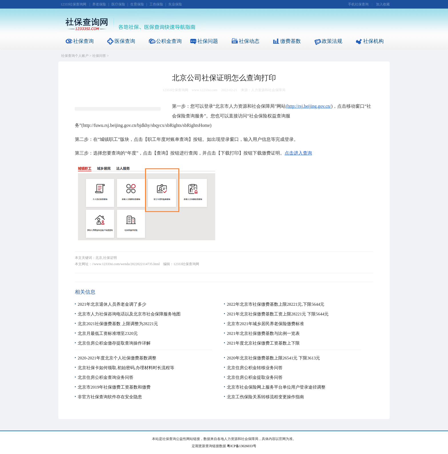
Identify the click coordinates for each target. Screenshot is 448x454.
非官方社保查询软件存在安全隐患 (110, 397)
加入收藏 (383, 4)
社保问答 (99, 56)
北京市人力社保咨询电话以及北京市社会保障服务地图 (129, 314)
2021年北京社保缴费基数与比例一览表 (263, 333)
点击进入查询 (298, 153)
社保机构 (373, 41)
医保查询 (125, 41)
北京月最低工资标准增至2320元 (108, 333)
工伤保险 (156, 4)
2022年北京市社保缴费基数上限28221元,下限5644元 (275, 304)
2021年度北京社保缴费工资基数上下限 (263, 343)
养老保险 (99, 4)
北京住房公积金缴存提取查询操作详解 (114, 343)
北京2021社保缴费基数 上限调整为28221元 (118, 323)
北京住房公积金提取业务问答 (255, 377)
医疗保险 (118, 4)
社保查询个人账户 (75, 56)
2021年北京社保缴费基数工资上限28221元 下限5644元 (278, 314)
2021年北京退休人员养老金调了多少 (112, 304)
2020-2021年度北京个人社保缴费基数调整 (117, 358)
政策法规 (332, 41)
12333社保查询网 (73, 4)
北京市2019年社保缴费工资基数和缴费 (114, 387)
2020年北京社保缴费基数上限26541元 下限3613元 (273, 358)
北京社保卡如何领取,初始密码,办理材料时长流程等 (126, 367)
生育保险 (137, 4)
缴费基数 (290, 41)
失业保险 (175, 4)
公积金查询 (169, 41)
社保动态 (249, 41)
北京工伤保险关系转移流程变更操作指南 (265, 397)
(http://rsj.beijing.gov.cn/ (308, 106)
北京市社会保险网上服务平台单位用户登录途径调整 (276, 387)
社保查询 (83, 41)
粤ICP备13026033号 (241, 446)
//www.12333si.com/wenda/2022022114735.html (126, 264)
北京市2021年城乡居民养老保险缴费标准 (265, 323)
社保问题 (207, 41)
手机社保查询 (358, 4)
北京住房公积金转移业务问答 (255, 367)
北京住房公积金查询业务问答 (105, 377)
